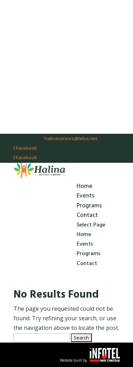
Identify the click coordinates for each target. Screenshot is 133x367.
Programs (89, 206)
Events (85, 196)
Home (85, 186)
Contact (87, 215)
